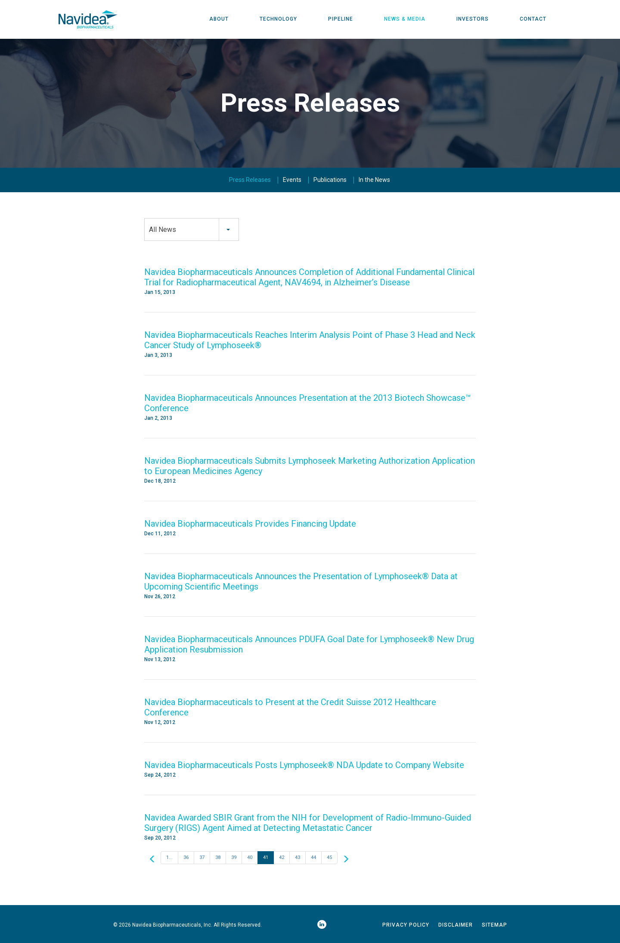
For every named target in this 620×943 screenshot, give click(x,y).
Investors (472, 19)
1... (169, 858)
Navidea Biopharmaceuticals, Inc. (172, 925)
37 (202, 858)
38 (217, 858)
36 (186, 858)
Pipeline (340, 19)
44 (313, 858)
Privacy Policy (405, 925)
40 (249, 858)
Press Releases (250, 180)
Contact (533, 19)
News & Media (404, 19)
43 (297, 858)
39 (233, 858)
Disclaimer (455, 925)
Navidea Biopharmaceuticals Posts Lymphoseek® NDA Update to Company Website (304, 765)
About (219, 19)
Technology (278, 19)
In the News (374, 180)
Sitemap (494, 925)
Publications (330, 180)
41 (265, 858)
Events (292, 180)
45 (329, 858)
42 (281, 858)
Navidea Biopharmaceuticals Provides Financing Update (250, 524)
